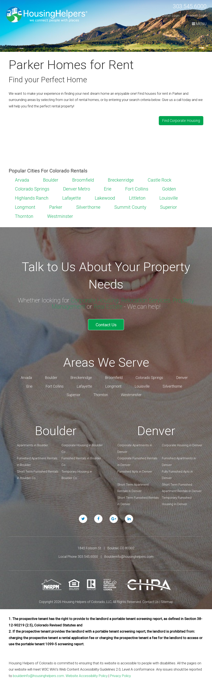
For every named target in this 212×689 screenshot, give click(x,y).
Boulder (50, 179)
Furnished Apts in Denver (134, 469)
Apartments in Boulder (32, 443)
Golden (169, 188)
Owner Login (170, 15)
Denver (182, 375)
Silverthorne (88, 206)
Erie (107, 188)
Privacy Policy (120, 673)
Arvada (22, 179)
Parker (55, 206)
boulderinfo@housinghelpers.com (38, 673)
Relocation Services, (146, 299)
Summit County (130, 206)
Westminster (60, 215)
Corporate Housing (92, 299)
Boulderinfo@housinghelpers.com (128, 554)
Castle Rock (159, 179)
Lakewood (105, 197)
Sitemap (167, 599)
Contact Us (106, 322)
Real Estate (109, 305)
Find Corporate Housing (181, 120)
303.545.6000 (187, 6)
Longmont (25, 206)
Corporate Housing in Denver (182, 443)
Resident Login (196, 15)
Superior (168, 206)
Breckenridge (121, 179)
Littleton (137, 197)
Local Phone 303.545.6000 (78, 554)
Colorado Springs (32, 188)
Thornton (24, 215)
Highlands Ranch (31, 197)
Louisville (168, 197)
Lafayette (71, 197)
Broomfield (83, 179)
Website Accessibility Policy (87, 673)
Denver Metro (76, 188)
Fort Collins (136, 188)
